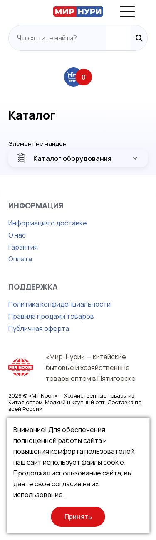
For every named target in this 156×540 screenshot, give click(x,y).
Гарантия (23, 247)
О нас (17, 235)
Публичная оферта (38, 328)
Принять (78, 516)
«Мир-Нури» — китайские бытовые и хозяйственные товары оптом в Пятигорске (91, 367)
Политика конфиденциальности (59, 304)
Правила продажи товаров (51, 316)
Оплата (20, 258)
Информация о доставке (47, 223)
